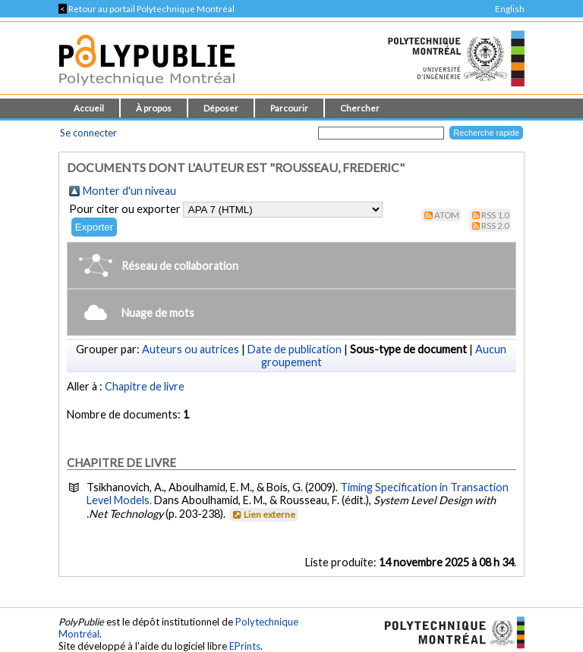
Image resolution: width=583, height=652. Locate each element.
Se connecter (88, 133)
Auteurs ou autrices (190, 349)
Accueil (89, 108)
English (510, 9)
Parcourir (289, 108)
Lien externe (263, 514)
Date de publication (294, 349)
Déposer (220, 108)
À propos (154, 108)
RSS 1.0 (495, 215)
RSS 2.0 (495, 225)
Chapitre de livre (144, 386)
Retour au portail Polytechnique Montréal (146, 9)
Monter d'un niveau (129, 190)
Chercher (360, 108)
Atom (446, 215)
